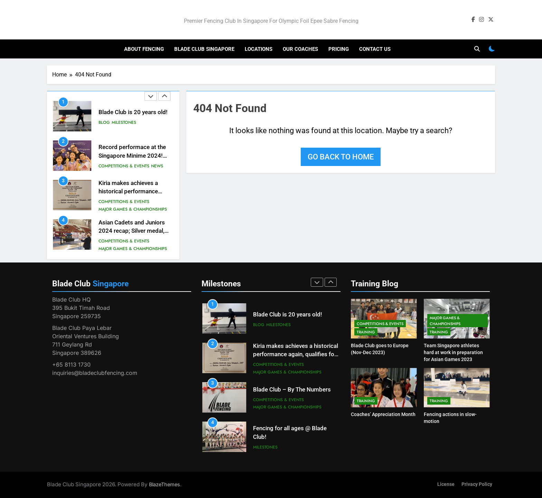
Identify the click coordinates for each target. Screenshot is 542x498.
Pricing (338, 49)
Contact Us (375, 49)
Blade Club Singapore (204, 49)
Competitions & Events (124, 166)
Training (366, 332)
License (446, 484)
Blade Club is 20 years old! (133, 112)
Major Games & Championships (133, 209)
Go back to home (341, 157)
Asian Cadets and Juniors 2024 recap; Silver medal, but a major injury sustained (134, 231)
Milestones (124, 122)
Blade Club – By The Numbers (292, 389)
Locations (258, 49)
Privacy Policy (476, 484)
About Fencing (144, 49)
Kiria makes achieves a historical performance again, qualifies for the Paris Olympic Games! (295, 355)
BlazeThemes (164, 484)
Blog (104, 122)
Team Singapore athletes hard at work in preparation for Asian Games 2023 (453, 352)
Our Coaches (300, 49)
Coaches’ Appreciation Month (383, 414)
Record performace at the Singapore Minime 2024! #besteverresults (132, 156)
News (157, 166)
